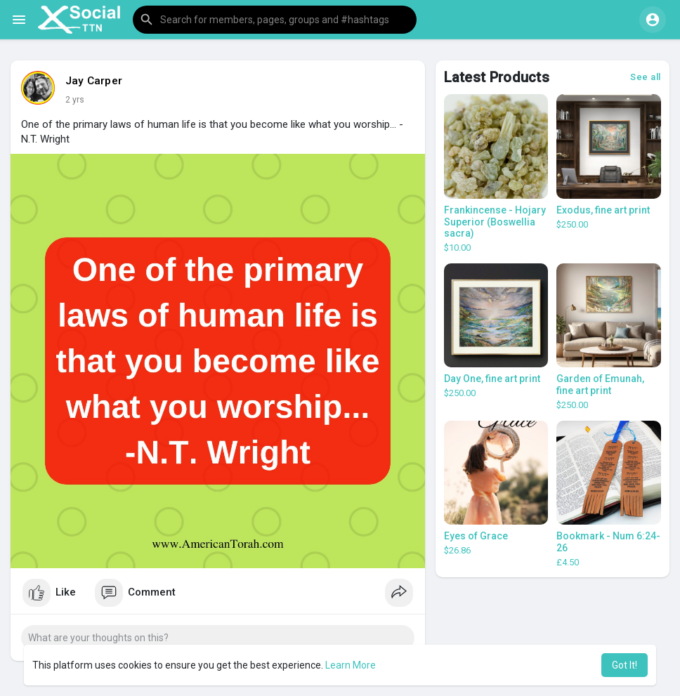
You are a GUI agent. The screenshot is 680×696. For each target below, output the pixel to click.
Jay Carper (93, 80)
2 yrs (74, 100)
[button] (275, 20)
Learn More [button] (350, 665)
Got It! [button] (624, 665)
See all (645, 77)
